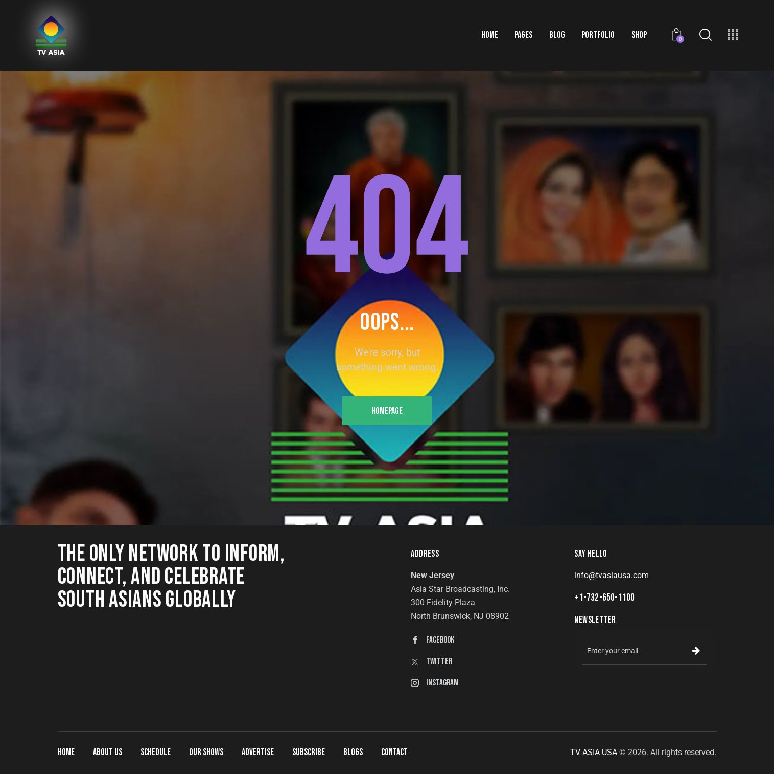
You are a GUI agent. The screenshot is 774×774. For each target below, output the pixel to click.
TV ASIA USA (593, 752)
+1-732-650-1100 (604, 598)
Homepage (387, 411)
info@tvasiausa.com (611, 575)
